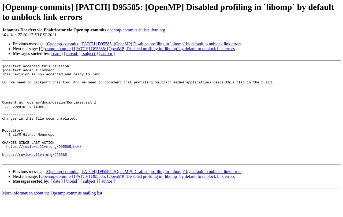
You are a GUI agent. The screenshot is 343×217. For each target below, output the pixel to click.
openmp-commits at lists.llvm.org (136, 30)
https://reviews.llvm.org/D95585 (34, 173)
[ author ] (107, 53)
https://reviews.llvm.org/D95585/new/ (44, 163)
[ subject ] (89, 53)
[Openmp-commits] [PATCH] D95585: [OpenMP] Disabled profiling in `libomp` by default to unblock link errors (143, 44)
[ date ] (57, 53)
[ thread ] (72, 53)
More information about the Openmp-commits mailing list (52, 212)
